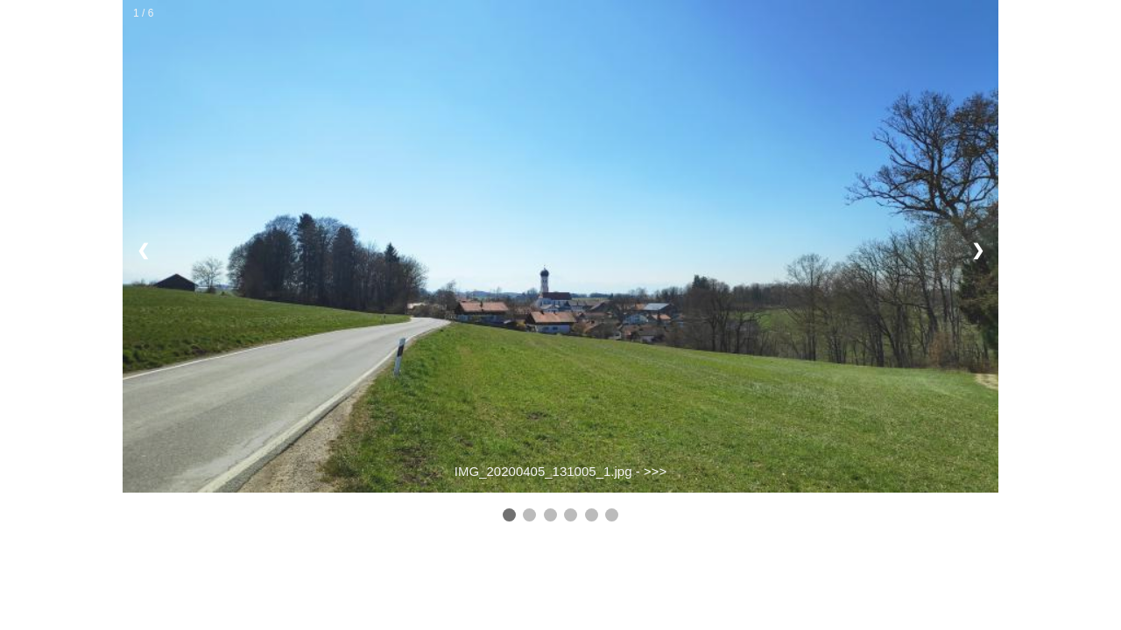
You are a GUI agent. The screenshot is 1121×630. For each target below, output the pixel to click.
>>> (655, 471)
